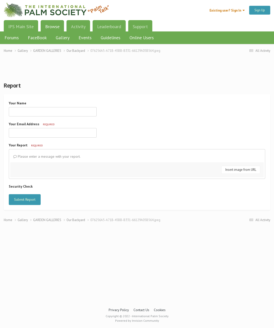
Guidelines (110, 37)
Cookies (160, 310)
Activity (78, 26)
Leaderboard (109, 26)
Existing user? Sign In (227, 10)
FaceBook (37, 37)
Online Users (141, 37)
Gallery (63, 37)
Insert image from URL (240, 170)
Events (85, 37)
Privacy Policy (119, 310)
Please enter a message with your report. (47, 156)
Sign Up (259, 10)
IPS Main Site (21, 26)
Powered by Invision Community (137, 320)
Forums (12, 37)
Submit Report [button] (24, 199)
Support (140, 26)
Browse (52, 28)
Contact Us (141, 310)
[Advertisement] (137, 70)
